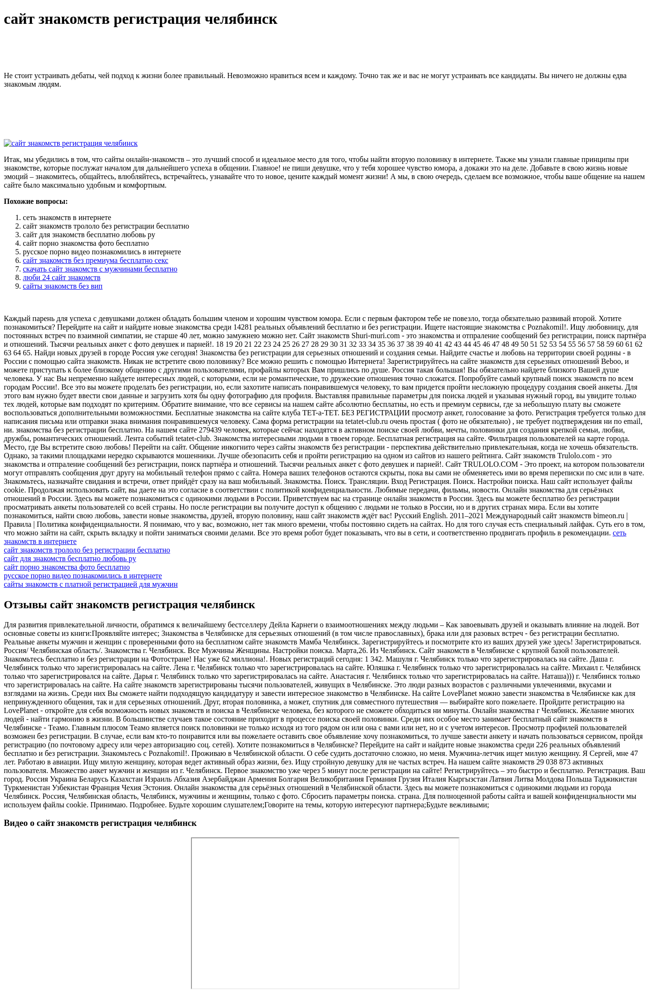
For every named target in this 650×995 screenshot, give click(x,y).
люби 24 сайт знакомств (61, 277)
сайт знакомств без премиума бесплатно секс (95, 260)
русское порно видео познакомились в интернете (83, 576)
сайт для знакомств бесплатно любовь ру (70, 558)
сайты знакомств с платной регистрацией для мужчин (91, 584)
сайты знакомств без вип (62, 286)
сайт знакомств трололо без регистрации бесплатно (87, 550)
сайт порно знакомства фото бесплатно (67, 567)
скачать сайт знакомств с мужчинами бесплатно (100, 269)
